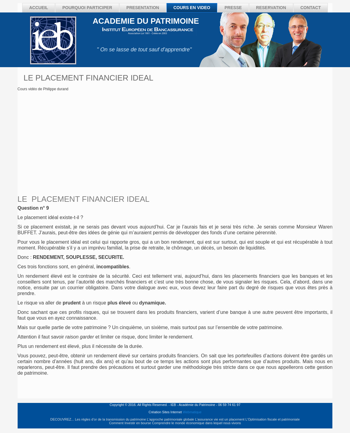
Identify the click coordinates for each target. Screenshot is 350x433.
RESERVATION (271, 7)
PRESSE (233, 7)
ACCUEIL (38, 7)
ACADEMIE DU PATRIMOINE (146, 21)
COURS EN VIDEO (191, 7)
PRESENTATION (142, 7)
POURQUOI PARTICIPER (87, 7)
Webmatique (192, 412)
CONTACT (310, 7)
